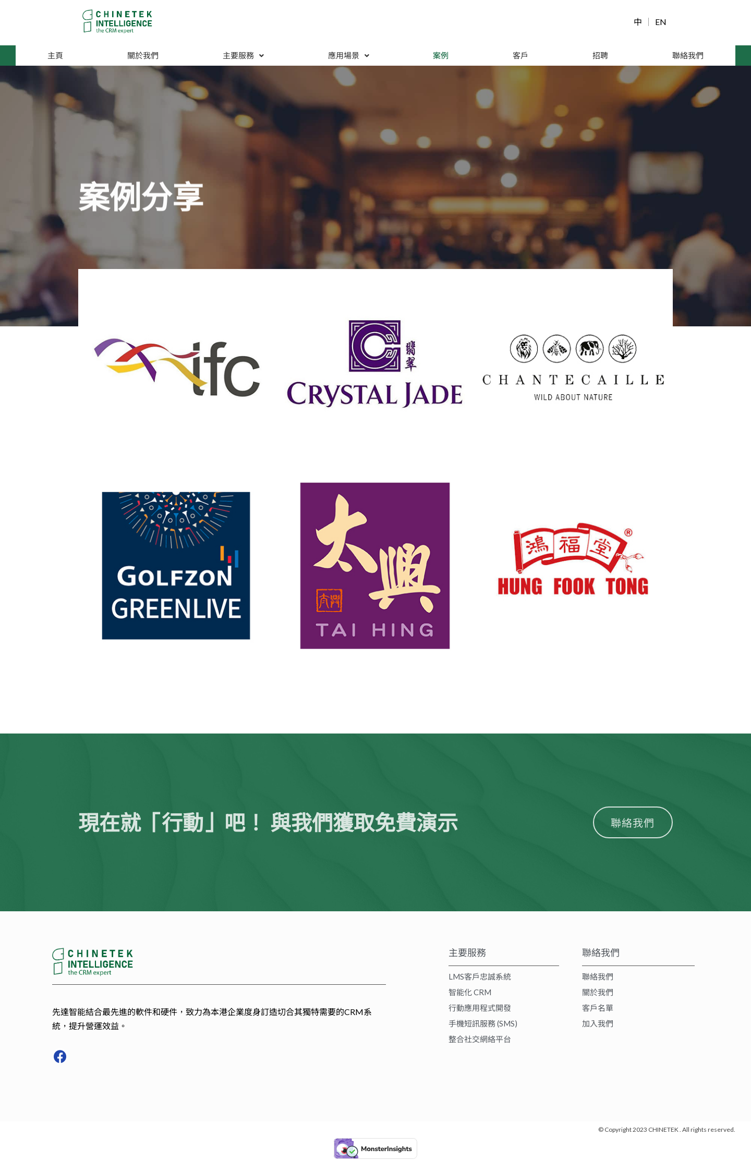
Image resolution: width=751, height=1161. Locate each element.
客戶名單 (597, 1010)
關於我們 (143, 55)
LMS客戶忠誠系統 (480, 978)
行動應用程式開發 (480, 1010)
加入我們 (597, 1025)
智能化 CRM (470, 994)
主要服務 (243, 55)
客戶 (521, 55)
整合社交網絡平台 (480, 1041)
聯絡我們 (687, 55)
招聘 (599, 55)
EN (661, 22)
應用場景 (349, 55)
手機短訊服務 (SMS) (483, 1025)
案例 (441, 55)
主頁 (55, 55)
